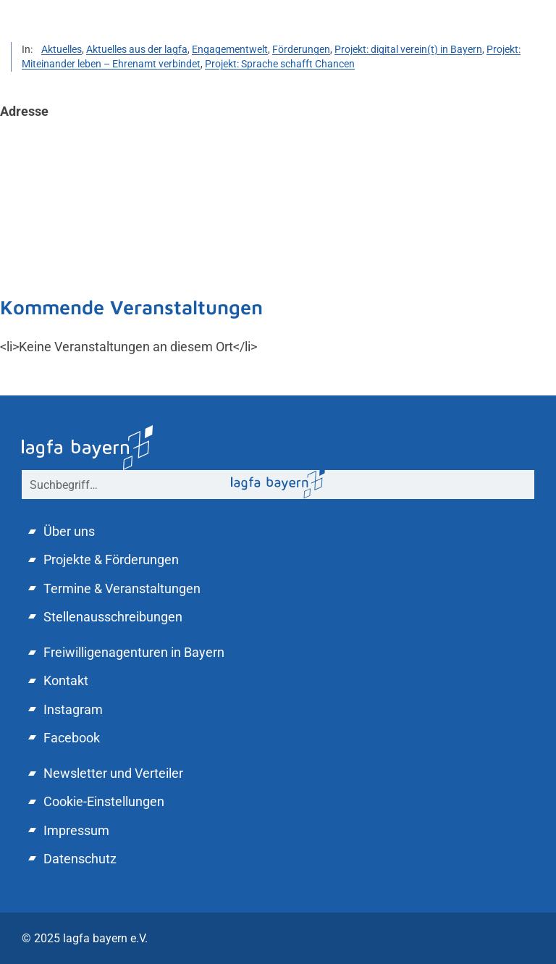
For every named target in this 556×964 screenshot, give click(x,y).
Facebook (71, 737)
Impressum (76, 830)
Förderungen (301, 49)
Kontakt (65, 680)
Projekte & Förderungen (111, 559)
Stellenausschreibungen (112, 616)
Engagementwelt (230, 49)
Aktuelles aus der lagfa (137, 49)
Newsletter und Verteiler (113, 773)
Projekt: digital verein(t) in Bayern (408, 49)
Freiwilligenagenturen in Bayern (133, 652)
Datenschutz (80, 858)
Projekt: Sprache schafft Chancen (280, 64)
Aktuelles (61, 49)
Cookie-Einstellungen (103, 801)
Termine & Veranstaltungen (122, 588)
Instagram (73, 709)
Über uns (69, 531)
